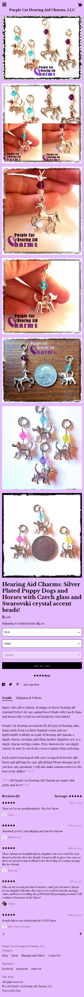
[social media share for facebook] (4, 684)
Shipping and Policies (33, 955)
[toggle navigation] (4, 4)
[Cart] (80, 5)
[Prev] (3, 934)
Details (7, 698)
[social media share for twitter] (11, 684)
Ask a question (31, 684)
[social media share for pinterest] (18, 684)
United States (27, 623)
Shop (5, 955)
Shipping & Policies (29, 698)
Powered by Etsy (11, 990)
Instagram (22, 968)
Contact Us (54, 955)
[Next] (80, 934)
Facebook (8, 968)
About (15, 955)
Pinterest (36, 968)
